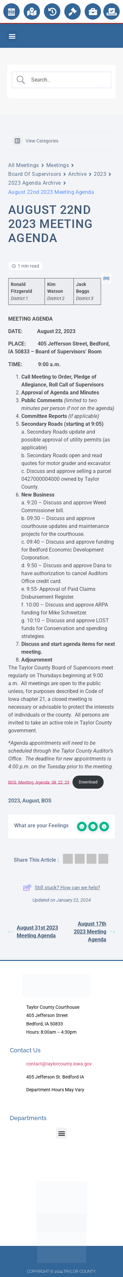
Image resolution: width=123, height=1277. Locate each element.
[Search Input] (67, 80)
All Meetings (23, 165)
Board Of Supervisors (34, 174)
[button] (12, 35)
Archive (77, 174)
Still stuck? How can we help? (61, 887)
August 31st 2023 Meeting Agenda (33, 932)
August (30, 801)
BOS (46, 801)
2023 (100, 174)
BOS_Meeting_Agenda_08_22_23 (38, 781)
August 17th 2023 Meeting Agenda (94, 932)
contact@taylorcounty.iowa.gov (59, 1063)
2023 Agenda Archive (34, 183)
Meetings (57, 165)
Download (88, 781)
